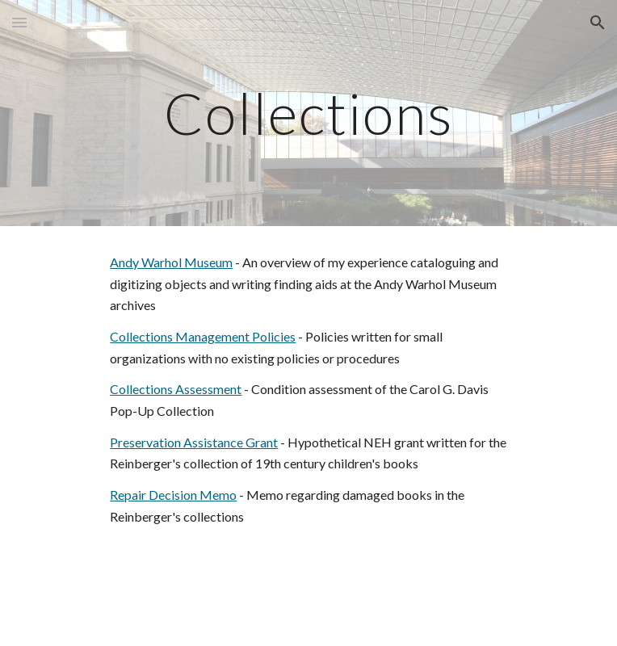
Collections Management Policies (203, 336)
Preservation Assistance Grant (194, 442)
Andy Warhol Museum (171, 262)
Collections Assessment (175, 388)
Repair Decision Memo (173, 494)
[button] (19, 22)
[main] (308, 113)
